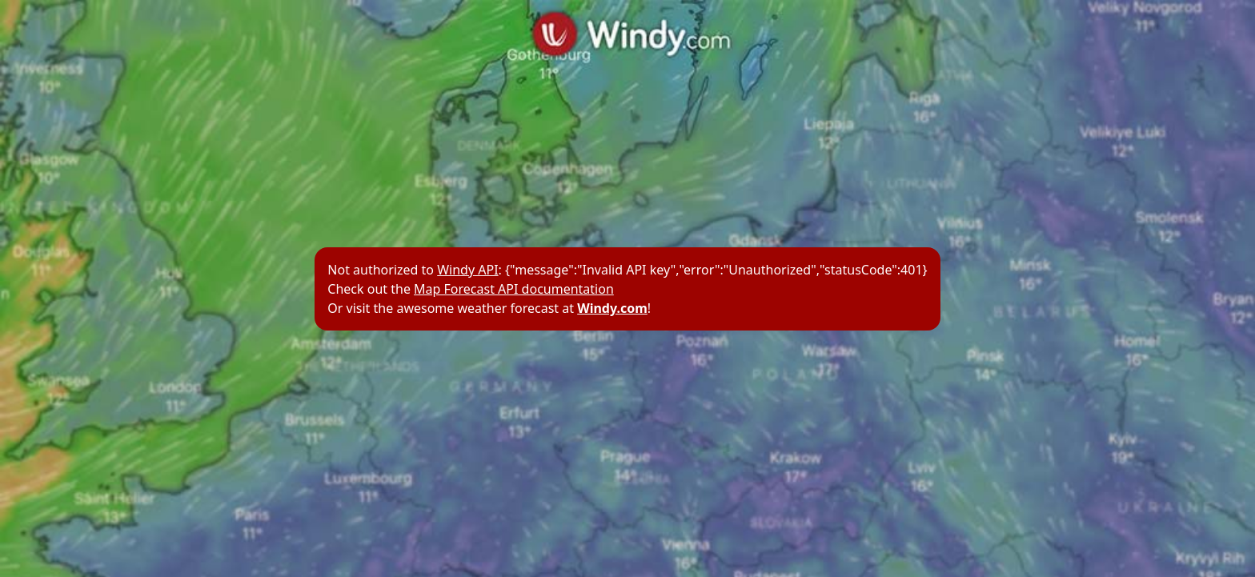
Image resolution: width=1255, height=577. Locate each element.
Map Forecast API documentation (514, 289)
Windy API (467, 269)
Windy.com (612, 308)
